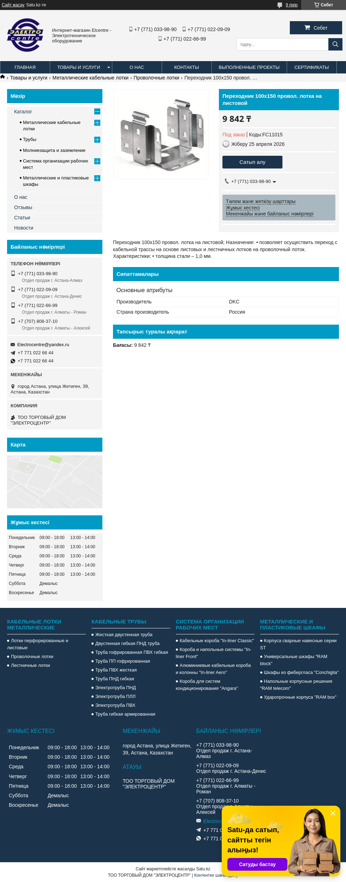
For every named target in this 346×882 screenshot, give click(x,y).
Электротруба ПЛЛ (115, 696)
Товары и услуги (78, 67)
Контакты (186, 67)
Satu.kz (203, 868)
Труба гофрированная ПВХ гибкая (131, 652)
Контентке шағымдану (216, 875)
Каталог (23, 111)
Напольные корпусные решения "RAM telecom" (296, 685)
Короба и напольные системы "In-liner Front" (213, 653)
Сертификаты (311, 67)
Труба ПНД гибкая (114, 678)
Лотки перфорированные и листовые (37, 644)
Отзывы (23, 207)
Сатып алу (252, 162)
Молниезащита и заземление (54, 150)
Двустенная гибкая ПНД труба (127, 643)
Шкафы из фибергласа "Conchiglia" (301, 672)
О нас (137, 67)
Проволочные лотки (156, 78)
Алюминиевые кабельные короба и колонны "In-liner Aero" (213, 669)
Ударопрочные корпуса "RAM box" (300, 697)
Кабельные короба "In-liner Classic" (217, 640)
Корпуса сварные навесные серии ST (298, 644)
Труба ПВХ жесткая (116, 670)
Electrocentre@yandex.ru (43, 344)
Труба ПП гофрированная (122, 661)
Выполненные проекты (249, 67)
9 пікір (292, 4)
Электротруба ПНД (115, 687)
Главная (25, 67)
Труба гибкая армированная (125, 714)
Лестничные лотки (30, 665)
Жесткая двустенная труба (124, 634)
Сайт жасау (13, 4)
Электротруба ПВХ (115, 705)
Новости (23, 228)
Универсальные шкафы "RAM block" (294, 660)
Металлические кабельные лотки (91, 78)
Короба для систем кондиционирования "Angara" (207, 685)
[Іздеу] (335, 44)
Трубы (29, 139)
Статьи (22, 217)
